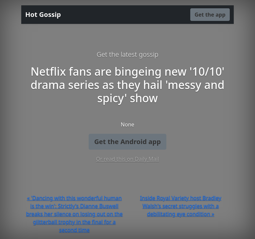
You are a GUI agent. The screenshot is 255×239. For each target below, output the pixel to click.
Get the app (210, 14)
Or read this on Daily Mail (127, 159)
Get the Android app (127, 141)
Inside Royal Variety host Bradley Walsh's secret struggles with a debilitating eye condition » (180, 205)
